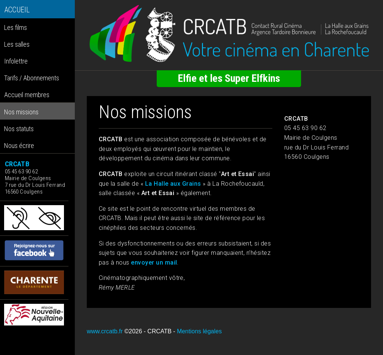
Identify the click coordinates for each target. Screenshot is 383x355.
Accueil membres (26, 95)
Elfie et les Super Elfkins (229, 78)
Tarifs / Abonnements (31, 78)
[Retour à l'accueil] (229, 33)
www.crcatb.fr (105, 331)
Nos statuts (19, 129)
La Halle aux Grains (173, 183)
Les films (15, 27)
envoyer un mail (154, 262)
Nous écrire (19, 145)
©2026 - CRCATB (147, 331)
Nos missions (21, 112)
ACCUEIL (17, 10)
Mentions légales (199, 331)
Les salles (17, 44)
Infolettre (16, 61)
